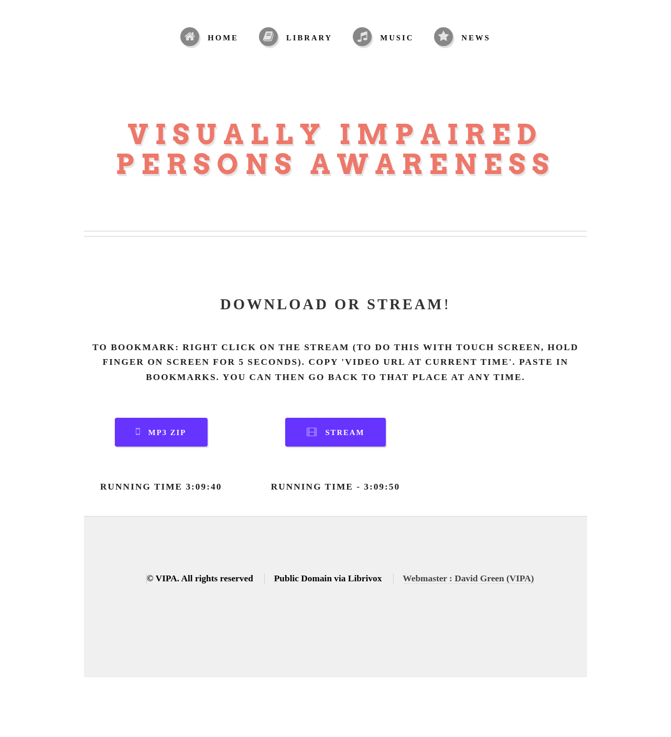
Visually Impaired (336, 134)
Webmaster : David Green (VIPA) (468, 578)
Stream (344, 432)
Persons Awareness (335, 164)
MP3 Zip (167, 432)
